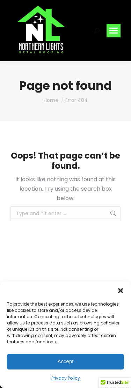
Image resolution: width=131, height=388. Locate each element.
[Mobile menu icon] (114, 30)
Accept (66, 361)
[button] (120, 290)
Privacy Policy (65, 378)
